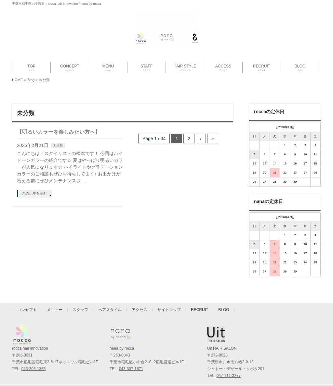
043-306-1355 (33, 369)
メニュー (54, 310)
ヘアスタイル (110, 310)
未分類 (58, 145)
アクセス (139, 310)
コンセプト (27, 310)
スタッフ (80, 310)
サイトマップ (169, 310)
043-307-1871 (131, 369)
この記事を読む (34, 193)
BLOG (223, 310)
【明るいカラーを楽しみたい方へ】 (58, 132)
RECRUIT (199, 310)
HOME (17, 80)
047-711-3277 (229, 375)
